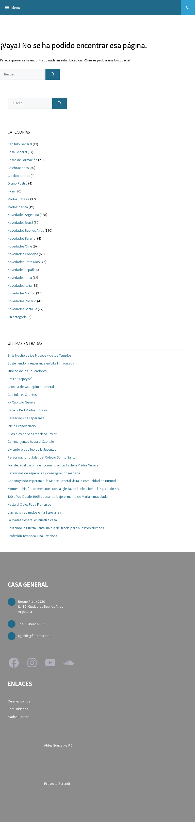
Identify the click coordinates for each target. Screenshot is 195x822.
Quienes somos (19, 701)
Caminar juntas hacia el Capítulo (31, 441)
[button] (188, 7)
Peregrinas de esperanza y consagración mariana (44, 473)
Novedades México (21, 293)
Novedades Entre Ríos (24, 261)
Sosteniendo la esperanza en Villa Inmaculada (41, 363)
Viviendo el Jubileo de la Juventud (32, 449)
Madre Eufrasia (18, 199)
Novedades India (20, 277)
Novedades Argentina (23, 214)
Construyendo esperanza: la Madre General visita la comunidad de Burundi (62, 480)
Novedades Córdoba (23, 254)
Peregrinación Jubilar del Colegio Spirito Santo (42, 457)
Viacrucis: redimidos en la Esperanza (34, 512)
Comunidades (18, 709)
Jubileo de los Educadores (27, 371)
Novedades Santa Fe (22, 309)
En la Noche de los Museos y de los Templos (39, 355)
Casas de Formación (22, 160)
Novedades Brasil (20, 222)
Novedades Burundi (22, 238)
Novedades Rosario (22, 301)
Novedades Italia (20, 285)
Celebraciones (18, 167)
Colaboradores (19, 175)
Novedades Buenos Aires (26, 230)
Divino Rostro (17, 183)
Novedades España (22, 269)
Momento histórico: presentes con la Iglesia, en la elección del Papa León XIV (63, 488)
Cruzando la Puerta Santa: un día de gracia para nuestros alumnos (56, 528)
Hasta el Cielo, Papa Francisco (29, 504)
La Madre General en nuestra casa (32, 520)
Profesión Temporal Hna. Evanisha (32, 535)
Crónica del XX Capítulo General (31, 386)
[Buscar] (52, 74)
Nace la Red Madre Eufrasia (27, 410)
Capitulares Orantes (22, 394)
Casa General (17, 152)
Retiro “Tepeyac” (20, 378)
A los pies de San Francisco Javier (32, 434)
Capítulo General (20, 144)
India (11, 191)
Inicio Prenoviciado (22, 426)
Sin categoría (17, 317)
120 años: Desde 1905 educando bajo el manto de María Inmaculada (58, 496)
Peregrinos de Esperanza (26, 418)
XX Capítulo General (22, 402)
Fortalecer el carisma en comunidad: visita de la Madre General (53, 465)
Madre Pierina (18, 207)
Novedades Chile (20, 246)
